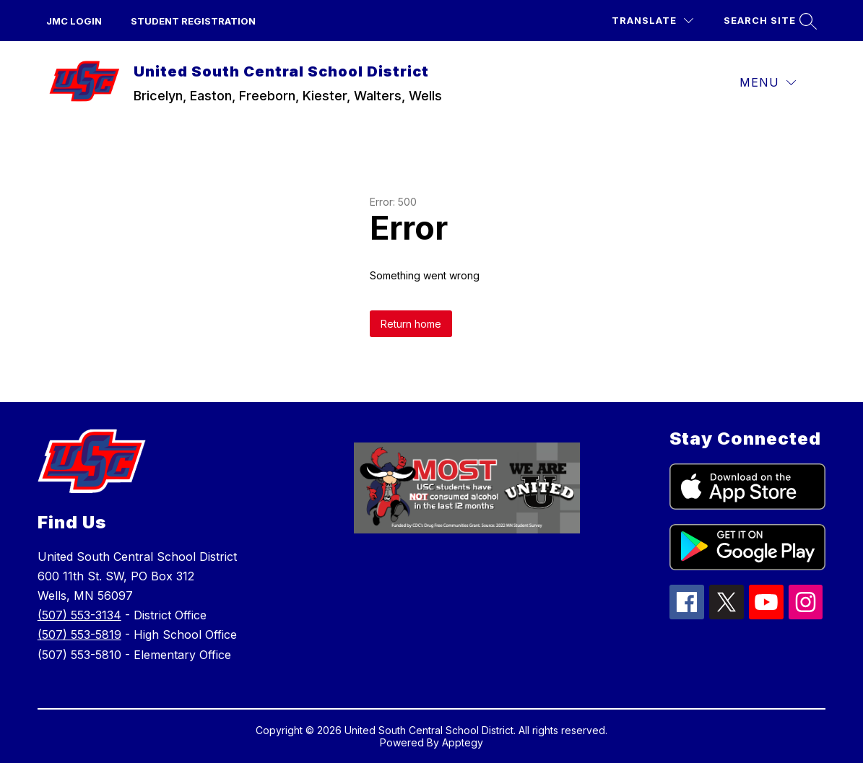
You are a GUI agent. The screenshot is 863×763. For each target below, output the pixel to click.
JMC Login (74, 21)
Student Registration (193, 21)
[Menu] (767, 83)
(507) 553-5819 (79, 634)
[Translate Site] (652, 21)
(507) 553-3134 (79, 615)
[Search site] (768, 21)
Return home (411, 324)
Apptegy (462, 742)
